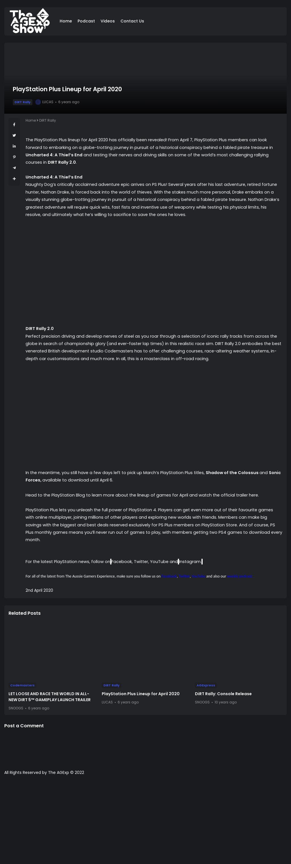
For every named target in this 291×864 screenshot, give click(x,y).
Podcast (86, 21)
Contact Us (132, 21)
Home (66, 21)
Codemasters (22, 685)
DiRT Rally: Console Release (223, 694)
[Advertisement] (145, 822)
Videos (108, 21)
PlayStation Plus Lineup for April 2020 (141, 694)
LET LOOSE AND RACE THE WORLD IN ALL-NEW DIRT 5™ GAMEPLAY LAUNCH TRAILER (50, 697)
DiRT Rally (22, 102)
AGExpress (206, 685)
